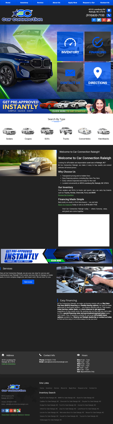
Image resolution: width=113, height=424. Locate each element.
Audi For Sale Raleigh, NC (48, 398)
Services (28, 282)
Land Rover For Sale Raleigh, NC (88, 409)
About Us (64, 388)
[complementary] (107, 418)
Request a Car (82, 388)
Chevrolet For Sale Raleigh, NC (70, 401)
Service (56, 388)
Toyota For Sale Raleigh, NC (89, 416)
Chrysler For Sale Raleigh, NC (91, 401)
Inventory (49, 388)
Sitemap (27, 414)
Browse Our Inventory (66, 195)
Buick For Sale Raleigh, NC (85, 398)
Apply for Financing (65, 205)
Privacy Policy (6, 414)
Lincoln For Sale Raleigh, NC (49, 412)
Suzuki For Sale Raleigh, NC (69, 416)
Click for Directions (8, 364)
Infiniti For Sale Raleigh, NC (49, 409)
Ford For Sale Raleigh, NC (67, 405)
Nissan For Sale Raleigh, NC (95, 412)
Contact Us (13, 414)
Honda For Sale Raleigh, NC (87, 405)
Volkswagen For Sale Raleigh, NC (51, 420)
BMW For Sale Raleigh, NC (66, 398)
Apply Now (72, 388)
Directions (21, 414)
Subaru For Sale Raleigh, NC (49, 416)
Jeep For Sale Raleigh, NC (67, 409)
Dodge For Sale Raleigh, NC (49, 405)
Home (42, 388)
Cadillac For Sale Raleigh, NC (49, 401)
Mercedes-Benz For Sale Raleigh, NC (72, 412)
